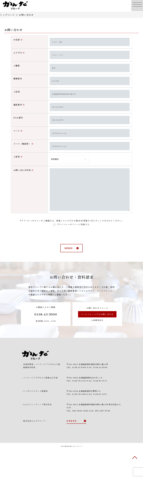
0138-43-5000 (45, 342)
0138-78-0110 (79, 409)
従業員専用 (71, 449)
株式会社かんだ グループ (73, 474)
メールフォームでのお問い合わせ (97, 342)
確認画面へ (69, 276)
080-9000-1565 (80, 439)
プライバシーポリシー (30, 248)
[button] (137, 6)
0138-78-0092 (79, 422)
